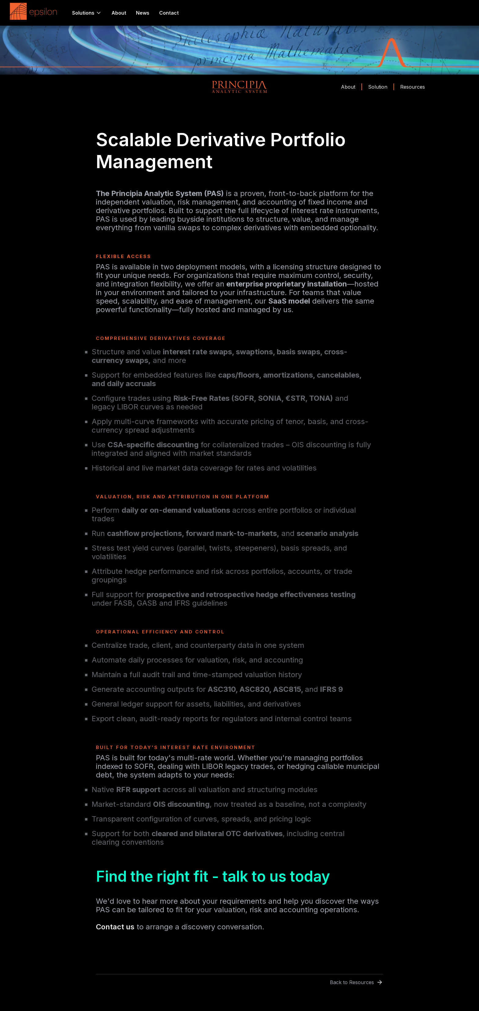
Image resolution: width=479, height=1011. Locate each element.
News (142, 13)
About (119, 13)
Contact (169, 13)
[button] (87, 13)
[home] (35, 13)
